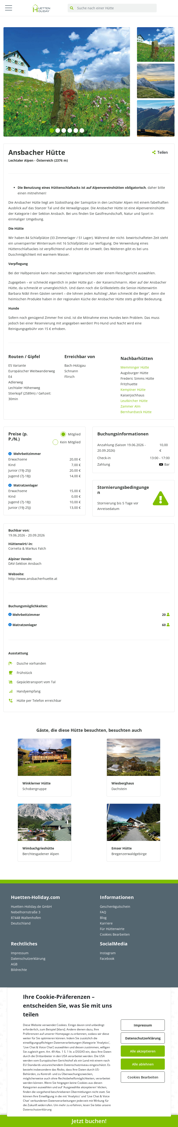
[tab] (63, 434)
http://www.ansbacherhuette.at (32, 578)
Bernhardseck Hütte (136, 412)
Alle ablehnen (143, 1064)
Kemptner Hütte (133, 389)
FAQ (103, 912)
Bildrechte (19, 969)
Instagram (108, 953)
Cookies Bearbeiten (115, 934)
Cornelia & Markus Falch (27, 548)
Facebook (107, 958)
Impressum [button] (143, 1025)
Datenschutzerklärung (28, 958)
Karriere (106, 923)
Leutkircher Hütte (134, 401)
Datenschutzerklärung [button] (143, 1038)
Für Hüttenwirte (112, 929)
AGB (14, 964)
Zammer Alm (130, 406)
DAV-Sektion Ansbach (24, 563)
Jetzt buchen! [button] (89, 1121)
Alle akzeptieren (143, 1051)
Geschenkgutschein (115, 906)
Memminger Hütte (135, 367)
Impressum (20, 953)
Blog (103, 917)
